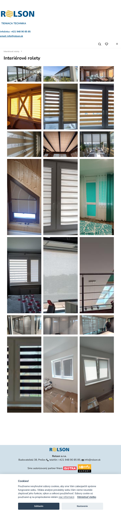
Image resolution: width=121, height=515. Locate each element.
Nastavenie (82, 506)
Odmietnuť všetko (86, 497)
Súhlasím (38, 506)
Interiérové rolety (11, 51)
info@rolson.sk (92, 459)
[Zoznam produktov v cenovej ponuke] (115, 44)
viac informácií (66, 497)
